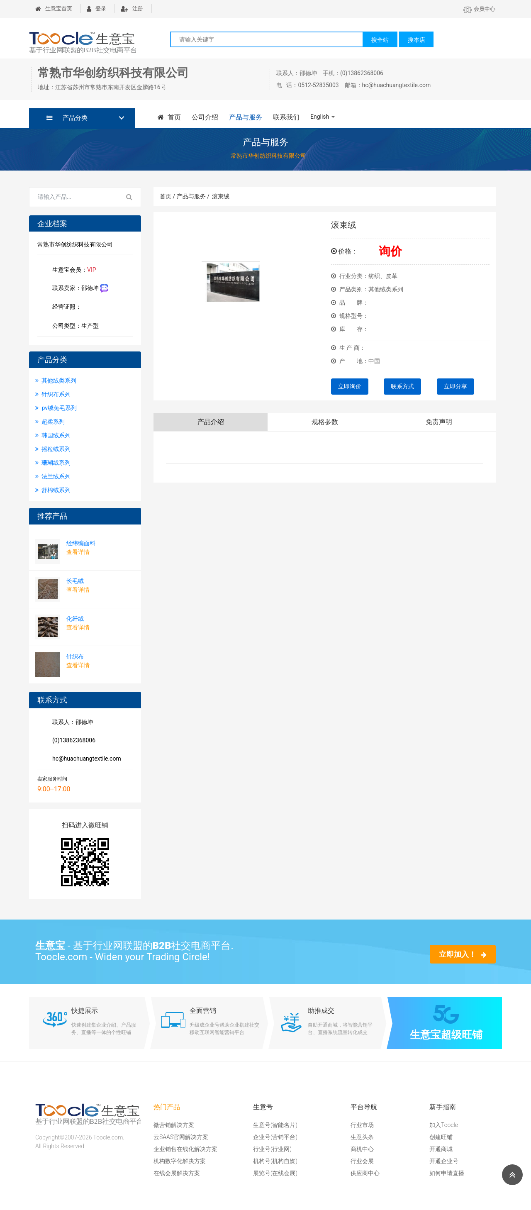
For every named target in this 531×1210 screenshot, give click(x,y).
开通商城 (441, 1149)
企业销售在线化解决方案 (185, 1149)
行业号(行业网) (272, 1149)
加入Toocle (443, 1125)
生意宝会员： (72, 270)
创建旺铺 (441, 1137)
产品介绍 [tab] (210, 422)
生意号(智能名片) (275, 1125)
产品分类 (67, 118)
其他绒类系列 (55, 380)
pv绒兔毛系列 (56, 408)
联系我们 (286, 117)
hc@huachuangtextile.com (85, 759)
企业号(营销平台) (275, 1137)
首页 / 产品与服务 (184, 196)
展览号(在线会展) (275, 1173)
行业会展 (362, 1161)
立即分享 (455, 386)
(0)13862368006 (72, 741)
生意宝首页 (53, 8)
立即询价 (349, 386)
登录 (96, 8)
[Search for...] (73, 197)
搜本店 (416, 40)
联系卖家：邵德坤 (78, 288)
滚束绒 (220, 196)
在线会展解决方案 (176, 1173)
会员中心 (479, 9)
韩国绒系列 (53, 435)
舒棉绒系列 (53, 490)
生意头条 (362, 1137)
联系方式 (402, 386)
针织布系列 (53, 394)
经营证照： (71, 307)
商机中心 (362, 1149)
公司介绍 (205, 117)
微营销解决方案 (173, 1125)
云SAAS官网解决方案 (180, 1137)
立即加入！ (463, 954)
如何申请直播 (446, 1173)
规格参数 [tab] (325, 422)
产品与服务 (245, 117)
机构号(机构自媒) (275, 1161)
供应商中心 (365, 1173)
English (319, 116)
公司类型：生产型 (74, 326)
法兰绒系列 (53, 476)
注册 (132, 8)
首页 (169, 117)
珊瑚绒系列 (53, 462)
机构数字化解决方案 (179, 1161)
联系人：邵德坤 (71, 723)
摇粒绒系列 (53, 449)
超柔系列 (50, 421)
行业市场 (362, 1125)
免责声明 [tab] (439, 422)
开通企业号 (443, 1161)
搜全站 (380, 40)
